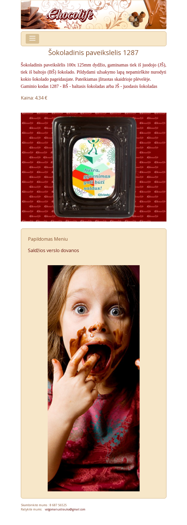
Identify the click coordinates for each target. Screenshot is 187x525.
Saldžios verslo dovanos (53, 250)
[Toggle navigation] (32, 39)
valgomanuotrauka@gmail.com (63, 509)
